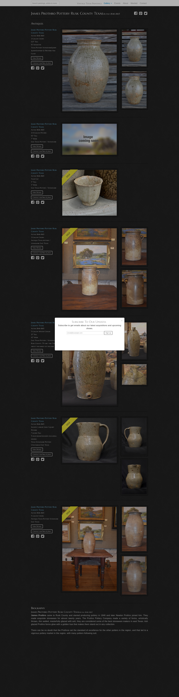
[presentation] (90, 341)
